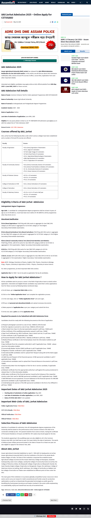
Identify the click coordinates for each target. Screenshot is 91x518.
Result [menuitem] (53, 2)
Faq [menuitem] (68, 2)
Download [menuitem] (61, 2)
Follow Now (51, 516)
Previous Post (7, 500)
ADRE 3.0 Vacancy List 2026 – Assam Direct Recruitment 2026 (75, 41)
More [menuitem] (73, 2)
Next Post (53, 500)
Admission (8, 489)
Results (82, 51)
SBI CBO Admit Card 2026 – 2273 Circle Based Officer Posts (80, 82)
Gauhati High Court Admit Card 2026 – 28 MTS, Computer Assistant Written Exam (80, 60)
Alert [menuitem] (41, 2)
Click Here (21, 406)
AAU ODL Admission (17, 127)
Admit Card (68, 51)
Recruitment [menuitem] (22, 2)
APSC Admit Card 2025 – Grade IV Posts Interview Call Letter (80, 91)
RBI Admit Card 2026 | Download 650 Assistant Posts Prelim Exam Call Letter (79, 71)
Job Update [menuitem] (33, 2)
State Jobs (14, 489)
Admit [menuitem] (47, 2)
